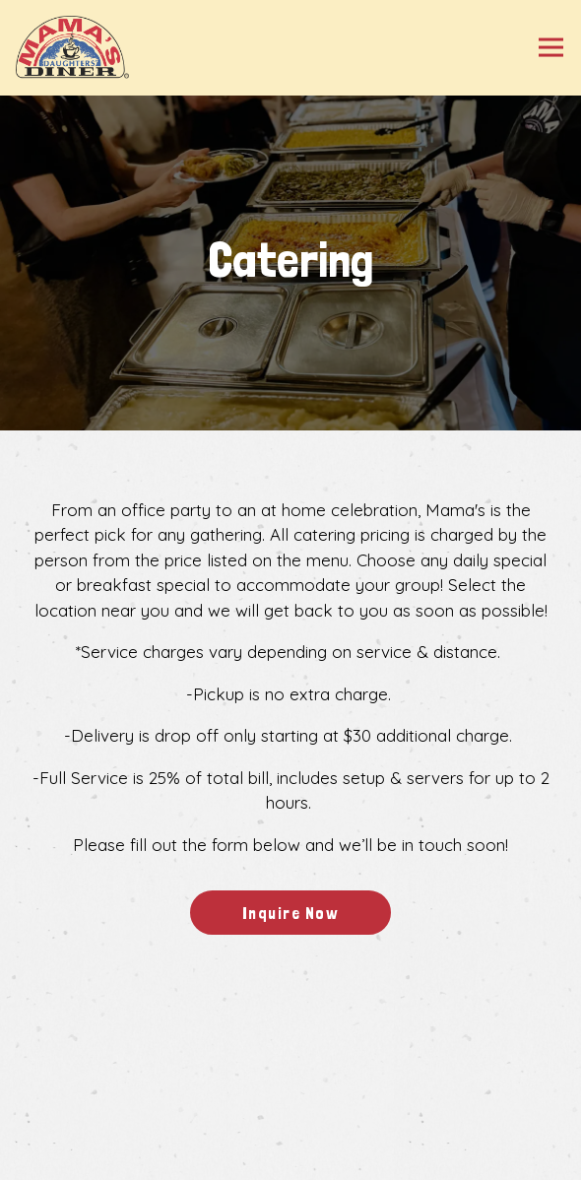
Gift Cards (291, 1158)
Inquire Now (291, 913)
